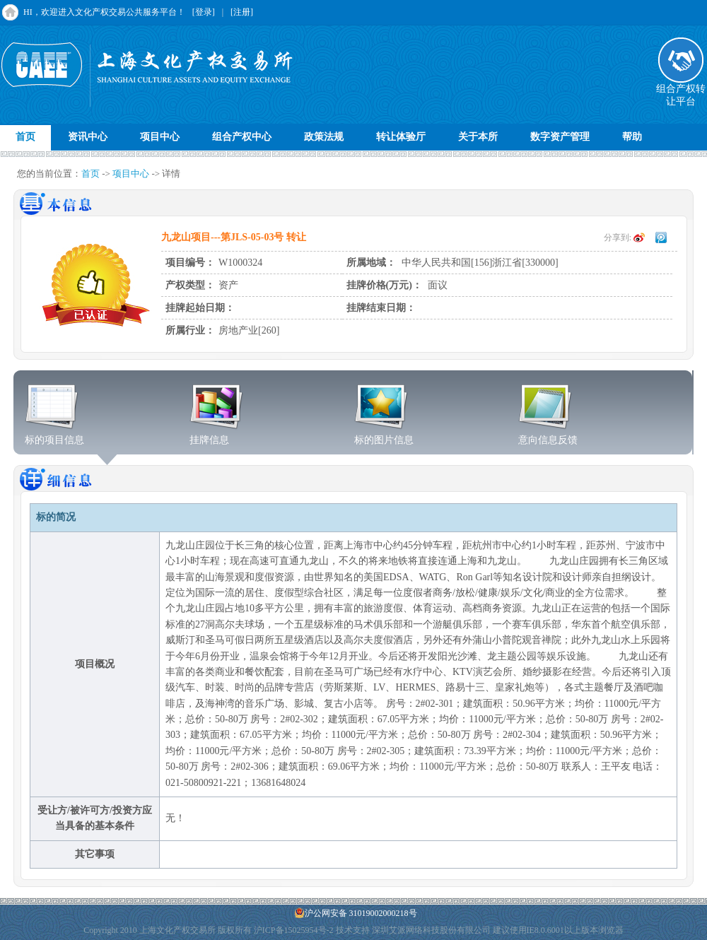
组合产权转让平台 (681, 90)
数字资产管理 (560, 136)
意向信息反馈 (548, 435)
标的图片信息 (384, 435)
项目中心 (160, 136)
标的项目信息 (54, 435)
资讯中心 (87, 136)
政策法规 (324, 136)
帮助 (632, 136)
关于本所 (478, 136)
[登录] (203, 12)
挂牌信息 (216, 435)
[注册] (241, 12)
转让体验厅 (401, 136)
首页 (25, 136)
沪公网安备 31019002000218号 (355, 912)
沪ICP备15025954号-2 (294, 930)
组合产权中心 (241, 136)
